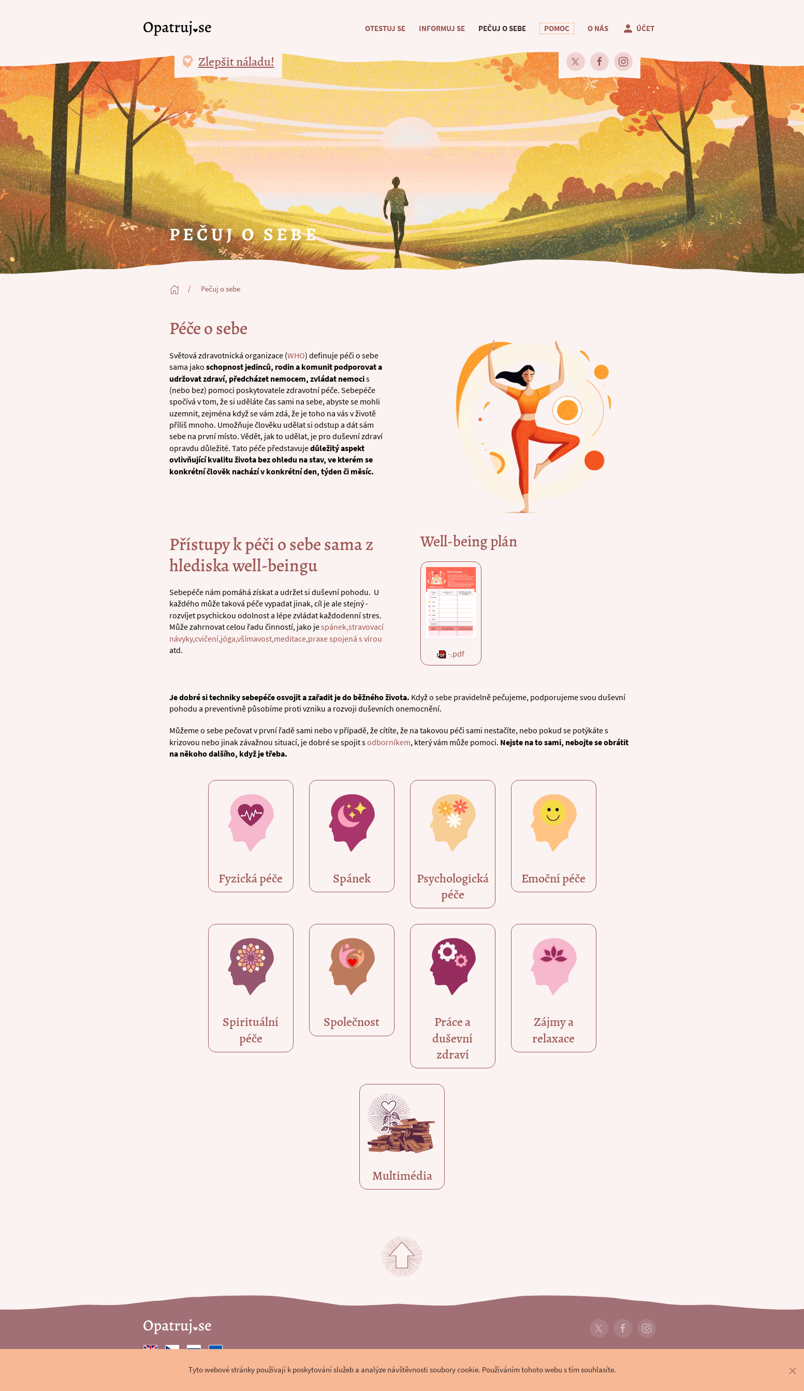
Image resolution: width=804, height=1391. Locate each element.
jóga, (229, 638)
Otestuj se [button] (385, 28)
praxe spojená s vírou (345, 638)
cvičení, (208, 638)
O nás (598, 28)
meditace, (291, 638)
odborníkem (388, 742)
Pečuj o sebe (220, 289)
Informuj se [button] (442, 28)
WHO (296, 355)
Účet (638, 28)
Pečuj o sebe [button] (502, 28)
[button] (557, 28)
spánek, (334, 626)
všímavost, (255, 638)
